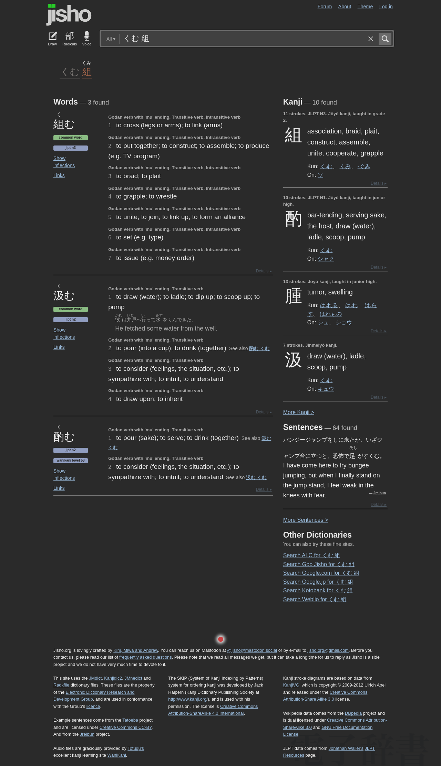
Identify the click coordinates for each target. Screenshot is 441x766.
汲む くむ (256, 477)
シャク (326, 258)
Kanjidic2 (113, 678)
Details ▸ (264, 271)
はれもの (331, 313)
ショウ (344, 322)
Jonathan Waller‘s (346, 748)
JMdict (95, 678)
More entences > (305, 520)
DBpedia (353, 713)
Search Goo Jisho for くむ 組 (319, 564)
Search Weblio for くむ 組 (315, 599)
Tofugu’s (135, 748)
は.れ (351, 305)
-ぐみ (364, 166)
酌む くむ (259, 348)
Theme (365, 6)
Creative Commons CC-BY (126, 727)
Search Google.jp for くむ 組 (318, 582)
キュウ (326, 388)
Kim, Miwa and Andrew (135, 650)
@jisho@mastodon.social (252, 650)
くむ (70, 71)
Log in (386, 6)
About (344, 6)
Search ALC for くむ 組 (311, 555)
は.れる (329, 305)
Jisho (69, 15)
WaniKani (116, 755)
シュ (323, 322)
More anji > (298, 412)
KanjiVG (291, 685)
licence (93, 706)
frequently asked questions (145, 657)
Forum (325, 6)
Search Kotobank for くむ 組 (318, 590)
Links (59, 175)
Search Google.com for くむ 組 (321, 573)
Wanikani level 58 (70, 460)
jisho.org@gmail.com (328, 650)
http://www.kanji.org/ (188, 699)
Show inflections (64, 161)
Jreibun (379, 493)
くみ (345, 166)
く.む (326, 166)
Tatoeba (130, 720)
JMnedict (133, 678)
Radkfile (61, 685)
